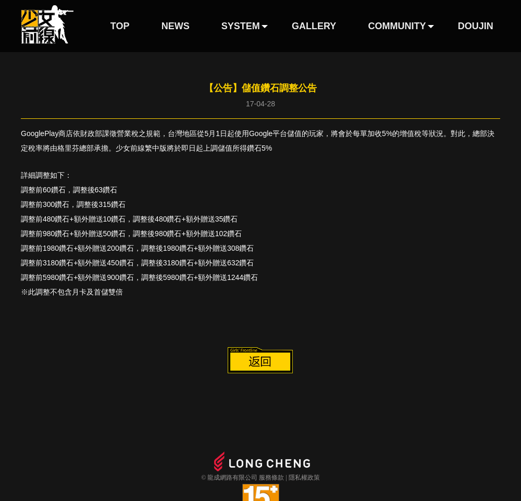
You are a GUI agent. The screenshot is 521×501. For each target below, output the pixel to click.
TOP (120, 26)
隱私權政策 (304, 477)
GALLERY (314, 26)
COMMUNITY (397, 26)
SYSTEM (240, 26)
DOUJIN (475, 26)
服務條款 (271, 477)
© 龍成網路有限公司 (229, 477)
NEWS (176, 26)
